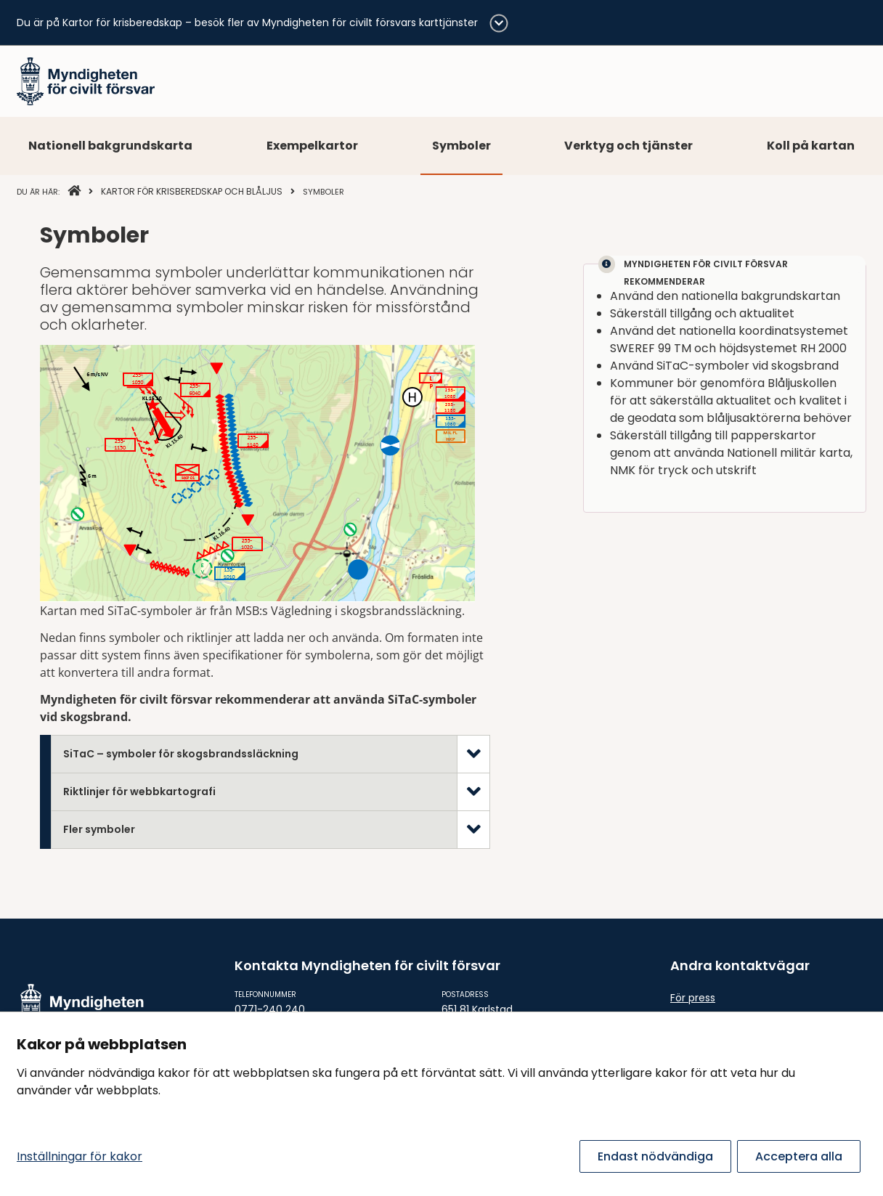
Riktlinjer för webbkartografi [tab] (139, 791)
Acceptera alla (798, 1156)
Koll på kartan (811, 145)
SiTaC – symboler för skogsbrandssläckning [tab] (180, 754)
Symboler (461, 145)
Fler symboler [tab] (99, 829)
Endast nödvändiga (655, 1156)
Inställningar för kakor (79, 1156)
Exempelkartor (312, 145)
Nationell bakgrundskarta (110, 145)
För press (692, 997)
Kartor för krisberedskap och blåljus (191, 191)
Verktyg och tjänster (628, 145)
